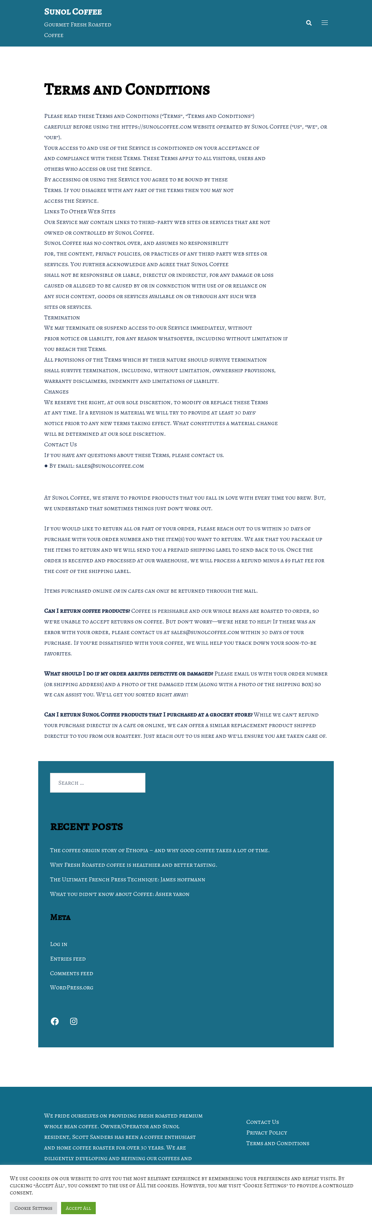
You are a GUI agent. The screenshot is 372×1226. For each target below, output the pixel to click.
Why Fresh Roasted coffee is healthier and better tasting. (134, 864)
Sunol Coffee (73, 11)
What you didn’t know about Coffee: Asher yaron (120, 894)
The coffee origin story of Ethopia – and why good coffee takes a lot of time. (160, 850)
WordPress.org (71, 987)
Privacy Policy (266, 1132)
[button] (308, 23)
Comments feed (71, 973)
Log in (58, 944)
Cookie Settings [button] (33, 1208)
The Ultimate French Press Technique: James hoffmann (127, 879)
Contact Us (262, 1122)
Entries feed (68, 958)
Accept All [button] (78, 1208)
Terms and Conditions (277, 1143)
